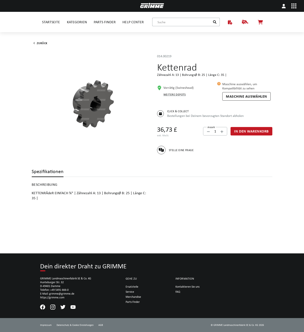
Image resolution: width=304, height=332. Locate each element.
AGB (100, 325)
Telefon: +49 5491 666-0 (54, 290)
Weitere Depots (174, 94)
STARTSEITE (51, 21)
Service (130, 292)
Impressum (46, 325)
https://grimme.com (52, 297)
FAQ (177, 292)
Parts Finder (133, 302)
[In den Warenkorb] (251, 131)
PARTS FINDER (105, 21)
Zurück (40, 43)
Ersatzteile (132, 286)
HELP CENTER (133, 21)
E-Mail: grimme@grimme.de (57, 293)
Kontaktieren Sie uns (187, 286)
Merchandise (133, 297)
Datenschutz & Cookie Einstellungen (75, 325)
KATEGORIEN (77, 21)
